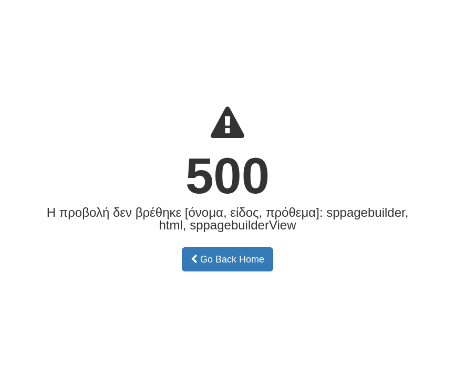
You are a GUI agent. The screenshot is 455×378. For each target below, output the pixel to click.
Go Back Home (227, 259)
